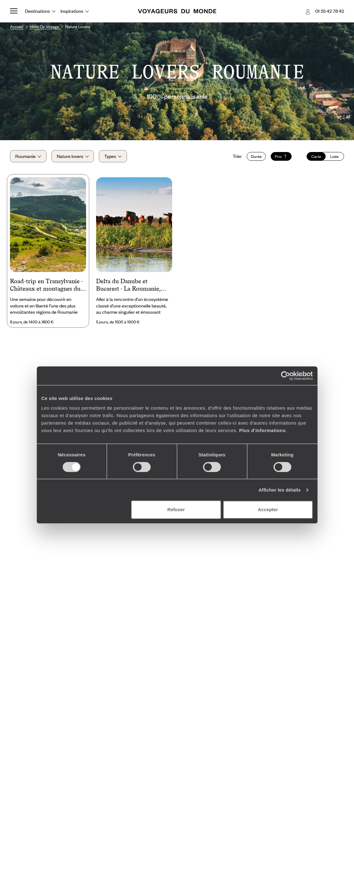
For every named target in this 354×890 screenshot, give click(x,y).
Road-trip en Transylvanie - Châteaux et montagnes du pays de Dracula (46, 285)
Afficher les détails (280, 490)
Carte (316, 156)
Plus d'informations (262, 430)
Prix (281, 156)
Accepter (268, 509)
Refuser (176, 509)
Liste (334, 156)
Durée (256, 156)
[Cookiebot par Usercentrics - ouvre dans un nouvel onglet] (285, 375)
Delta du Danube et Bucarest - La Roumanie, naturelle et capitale (128, 285)
